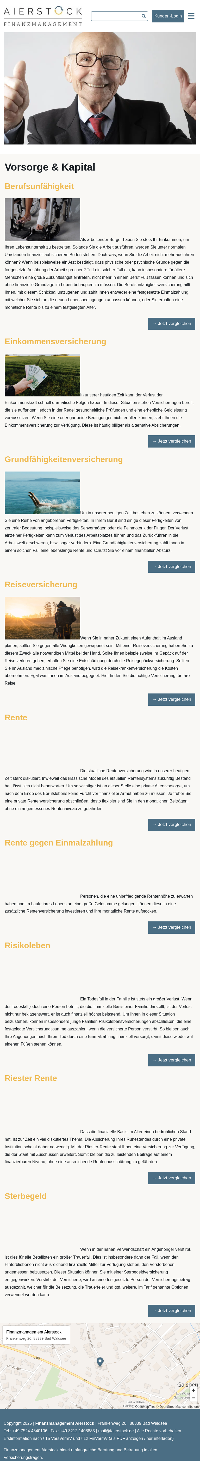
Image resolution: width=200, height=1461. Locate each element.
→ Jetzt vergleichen (171, 323)
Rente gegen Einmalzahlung (59, 842)
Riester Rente (31, 1078)
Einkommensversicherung (55, 341)
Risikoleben (27, 945)
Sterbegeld (26, 1196)
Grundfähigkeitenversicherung (64, 459)
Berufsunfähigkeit (39, 186)
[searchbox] (119, 16)
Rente (16, 717)
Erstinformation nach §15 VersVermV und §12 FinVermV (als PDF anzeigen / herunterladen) (89, 1438)
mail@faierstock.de (116, 1431)
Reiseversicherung (41, 584)
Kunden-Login (168, 16)
